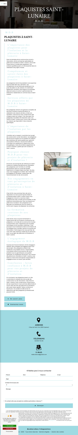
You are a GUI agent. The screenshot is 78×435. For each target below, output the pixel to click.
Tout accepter (9, 425)
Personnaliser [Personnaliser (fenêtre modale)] (9, 431)
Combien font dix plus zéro (12, 379)
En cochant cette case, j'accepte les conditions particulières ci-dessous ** (23, 397)
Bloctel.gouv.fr (52, 416)
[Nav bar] (3, 3)
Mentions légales (44, 432)
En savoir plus (14, 299)
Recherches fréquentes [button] (39, 429)
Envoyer (40, 401)
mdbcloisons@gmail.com (39, 351)
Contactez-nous (15, 304)
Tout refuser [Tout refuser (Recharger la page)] (9, 428)
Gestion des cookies (58, 432)
